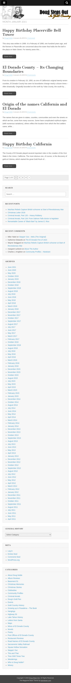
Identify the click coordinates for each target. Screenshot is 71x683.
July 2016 (11, 351)
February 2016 (13, 363)
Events (10, 602)
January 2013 (13, 456)
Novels (10, 629)
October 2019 (13, 276)
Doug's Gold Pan (14, 599)
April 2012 (12, 483)
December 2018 (14, 282)
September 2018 (14, 288)
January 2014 (13, 426)
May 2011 (11, 516)
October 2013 (13, 435)
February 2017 (13, 339)
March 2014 (12, 420)
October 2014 (13, 402)
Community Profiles (15, 593)
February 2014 (13, 423)
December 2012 (14, 459)
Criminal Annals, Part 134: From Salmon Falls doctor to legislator (33, 219)
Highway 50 (12, 614)
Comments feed (14, 557)
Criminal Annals (14, 596)
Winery (10, 665)
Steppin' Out (12, 650)
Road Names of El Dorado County (21, 641)
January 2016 (13, 366)
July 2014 (11, 408)
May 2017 (11, 333)
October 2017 (13, 318)
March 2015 (12, 390)
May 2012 (11, 480)
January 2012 (13, 492)
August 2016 (13, 348)
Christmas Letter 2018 (16, 213)
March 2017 (12, 336)
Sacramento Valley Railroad (19, 644)
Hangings (11, 611)
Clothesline (12, 590)
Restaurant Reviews (16, 638)
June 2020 (12, 270)
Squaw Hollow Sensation (17, 647)
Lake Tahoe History (15, 617)
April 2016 (12, 357)
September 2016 (14, 345)
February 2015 (13, 393)
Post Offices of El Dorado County (21, 635)
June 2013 (12, 447)
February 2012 (13, 489)
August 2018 (13, 291)
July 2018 (11, 294)
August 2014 (13, 405)
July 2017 (11, 327)
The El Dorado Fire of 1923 (36, 240)
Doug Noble (8, 38)
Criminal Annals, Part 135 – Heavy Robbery (25, 215)
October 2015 (13, 375)
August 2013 (13, 441)
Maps (10, 623)
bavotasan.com (46, 680)
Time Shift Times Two (16, 656)
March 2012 (12, 486)
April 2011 (12, 519)
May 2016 (11, 354)
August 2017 (13, 324)
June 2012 (12, 477)
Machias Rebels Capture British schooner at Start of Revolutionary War (36, 209)
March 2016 (12, 360)
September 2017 (14, 321)
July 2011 (11, 510)
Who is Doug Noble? (16, 662)
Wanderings (12, 659)
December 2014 (14, 399)
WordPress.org (14, 560)
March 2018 (12, 306)
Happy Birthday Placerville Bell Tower (32, 32)
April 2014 (12, 417)
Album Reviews (14, 578)
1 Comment (31, 38)
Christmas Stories (15, 587)
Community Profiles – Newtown (38, 252)
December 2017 (14, 312)
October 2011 (13, 501)
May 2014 (11, 414)
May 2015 (11, 384)
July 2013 (11, 444)
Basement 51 (13, 581)
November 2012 (14, 462)
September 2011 (14, 504)
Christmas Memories (16, 584)
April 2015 (12, 387)
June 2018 (12, 297)
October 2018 (13, 285)
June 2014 (12, 411)
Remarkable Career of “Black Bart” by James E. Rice (28, 221)
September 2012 (14, 468)
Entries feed (12, 554)
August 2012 (13, 471)
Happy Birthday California (27, 144)
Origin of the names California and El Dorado (35, 106)
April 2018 (12, 303)
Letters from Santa (15, 620)
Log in (10, 551)
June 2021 (12, 267)
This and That (13, 653)
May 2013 (11, 450)
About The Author (31, 249)
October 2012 (13, 465)
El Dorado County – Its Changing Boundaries (33, 69)
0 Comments (31, 75)
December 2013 (14, 429)
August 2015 (13, 378)
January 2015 (13, 396)
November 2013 (14, 432)
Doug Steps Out (34, 678)
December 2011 (14, 495)
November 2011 (14, 498)
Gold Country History (16, 605)
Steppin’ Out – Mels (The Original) (32, 237)
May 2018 (11, 300)
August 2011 (13, 507)
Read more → (9, 56)
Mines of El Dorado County (18, 626)
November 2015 (14, 372)
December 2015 (14, 369)
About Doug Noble (15, 575)
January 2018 (13, 309)
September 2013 (14, 438)
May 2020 (11, 273)
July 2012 (11, 474)
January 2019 (13, 279)
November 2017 (14, 315)
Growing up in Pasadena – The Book (22, 608)
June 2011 (12, 513)
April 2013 (12, 453)
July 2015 (11, 381)
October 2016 (13, 342)
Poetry (10, 632)
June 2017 (12, 330)
